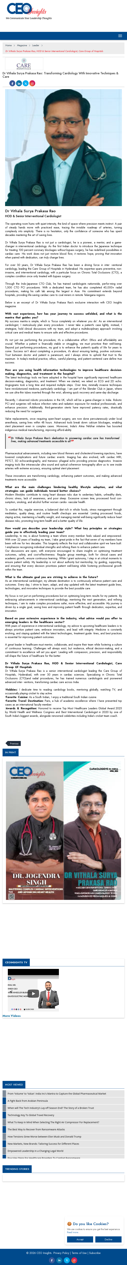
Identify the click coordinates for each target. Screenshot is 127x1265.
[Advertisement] (64, 727)
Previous (14, 743)
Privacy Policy (61, 1253)
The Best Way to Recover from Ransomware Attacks (36, 1129)
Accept (80, 1239)
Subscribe (95, 1253)
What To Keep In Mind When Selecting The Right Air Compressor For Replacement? (53, 1122)
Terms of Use (79, 1253)
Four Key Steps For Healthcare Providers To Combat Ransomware (44, 1158)
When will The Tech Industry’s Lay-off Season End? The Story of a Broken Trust (51, 1108)
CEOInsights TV (16, 962)
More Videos (12, 1016)
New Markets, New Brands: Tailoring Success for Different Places (43, 1143)
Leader (35, 45)
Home (8, 45)
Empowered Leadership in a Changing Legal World (35, 1150)
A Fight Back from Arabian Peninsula (28, 1100)
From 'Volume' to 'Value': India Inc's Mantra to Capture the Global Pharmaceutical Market (57, 1093)
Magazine (22, 45)
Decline (108, 1239)
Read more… (73, 1232)
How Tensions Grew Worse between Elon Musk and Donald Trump (44, 1136)
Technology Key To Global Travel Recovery (31, 1115)
